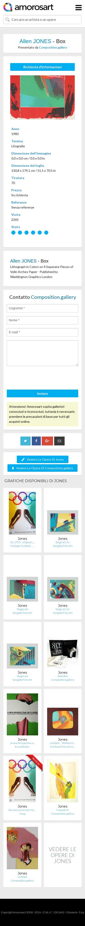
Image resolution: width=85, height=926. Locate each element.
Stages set (22, 609)
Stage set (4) (63, 542)
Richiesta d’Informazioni (42, 67)
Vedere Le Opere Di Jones (42, 459)
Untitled (22, 877)
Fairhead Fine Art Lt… (62, 746)
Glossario (71, 912)
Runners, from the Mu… (22, 810)
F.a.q (81, 912)
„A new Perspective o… (22, 743)
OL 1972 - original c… (22, 542)
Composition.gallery (53, 47)
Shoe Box (62, 676)
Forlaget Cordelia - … (22, 546)
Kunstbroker (22, 746)
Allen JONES (35, 41)
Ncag (22, 813)
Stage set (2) (63, 609)
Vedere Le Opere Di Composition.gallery (42, 468)
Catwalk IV (62, 810)
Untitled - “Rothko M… (62, 743)
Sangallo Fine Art (63, 546)
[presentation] (41, 378)
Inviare (42, 393)
